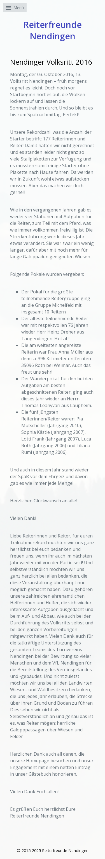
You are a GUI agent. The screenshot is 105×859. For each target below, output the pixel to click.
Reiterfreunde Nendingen (52, 30)
